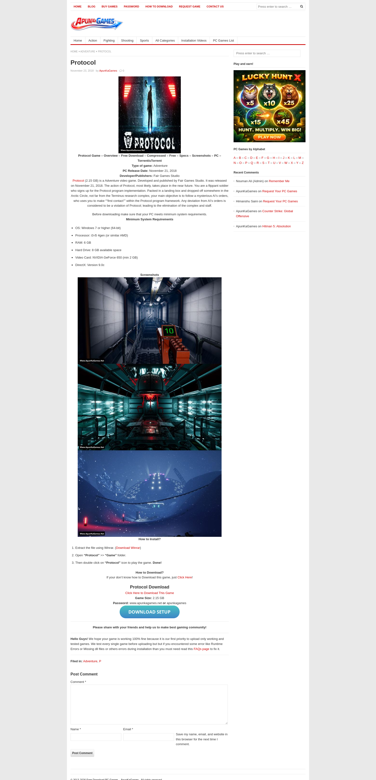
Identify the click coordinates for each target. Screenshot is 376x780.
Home (78, 6)
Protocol (78, 180)
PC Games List (223, 40)
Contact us (214, 6)
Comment (78, 682)
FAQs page (201, 649)
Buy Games (110, 6)
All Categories (165, 40)
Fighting (109, 40)
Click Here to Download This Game (149, 593)
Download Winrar (128, 548)
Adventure (87, 51)
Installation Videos (193, 40)
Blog (91, 6)
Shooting (127, 40)
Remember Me (279, 181)
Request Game (189, 6)
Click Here (184, 577)
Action (92, 40)
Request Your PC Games (279, 191)
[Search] (301, 6)
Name (75, 729)
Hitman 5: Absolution (276, 226)
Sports (144, 40)
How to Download (159, 6)
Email (128, 729)
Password (131, 6)
